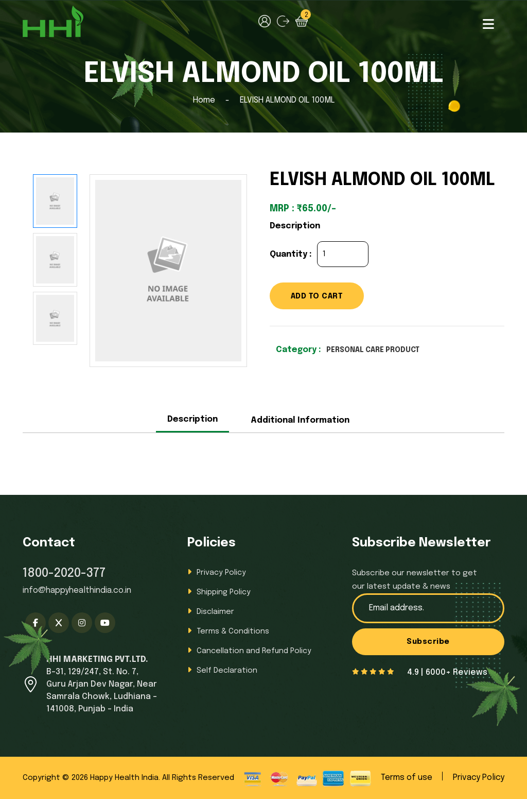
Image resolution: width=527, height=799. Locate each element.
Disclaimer (216, 611)
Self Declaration (228, 670)
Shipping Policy (225, 592)
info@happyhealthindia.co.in (77, 590)
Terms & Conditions (234, 631)
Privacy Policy (222, 572)
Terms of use (406, 777)
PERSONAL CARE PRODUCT (380, 351)
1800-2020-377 (64, 573)
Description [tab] (192, 419)
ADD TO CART (324, 297)
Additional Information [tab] (300, 420)
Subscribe (428, 643)
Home (204, 100)
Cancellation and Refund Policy (257, 650)
